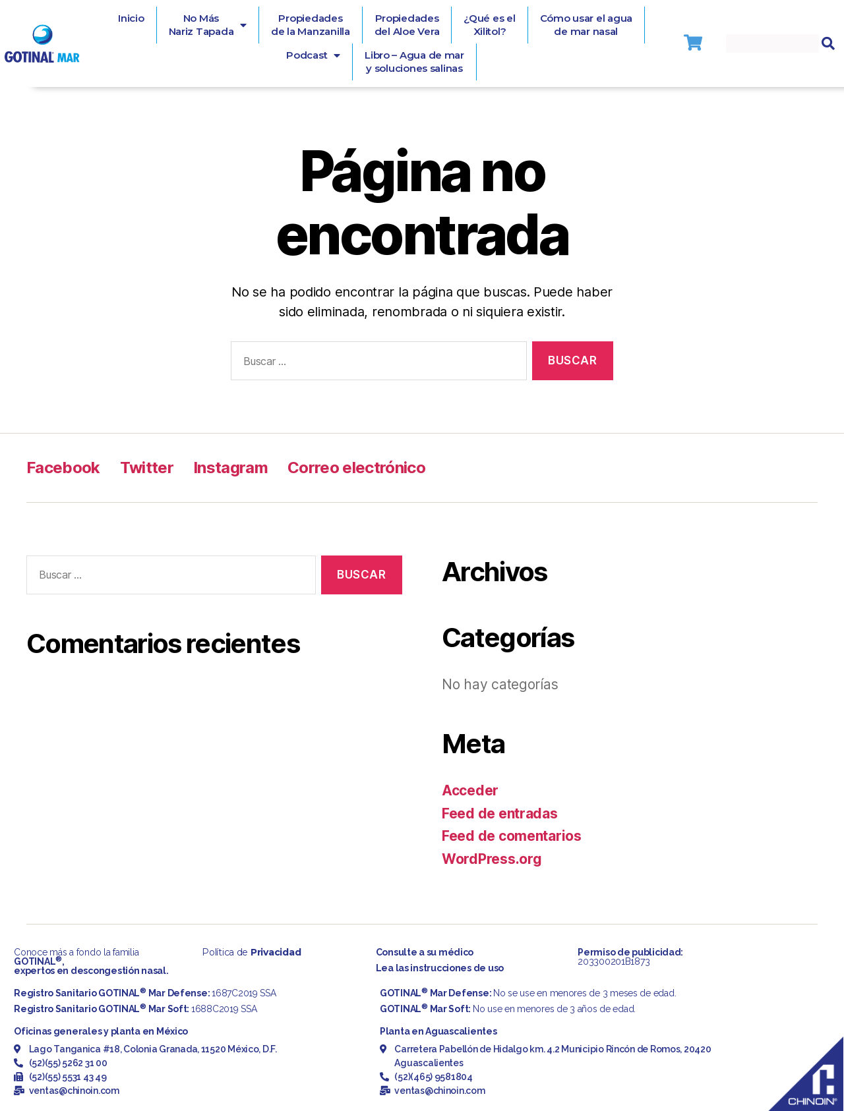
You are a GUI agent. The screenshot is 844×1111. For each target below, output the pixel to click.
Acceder (470, 790)
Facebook (63, 467)
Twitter (146, 467)
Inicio (131, 18)
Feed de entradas (500, 813)
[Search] (828, 43)
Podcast (313, 55)
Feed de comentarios (512, 836)
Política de (251, 952)
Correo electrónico (356, 467)
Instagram (230, 467)
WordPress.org (492, 859)
